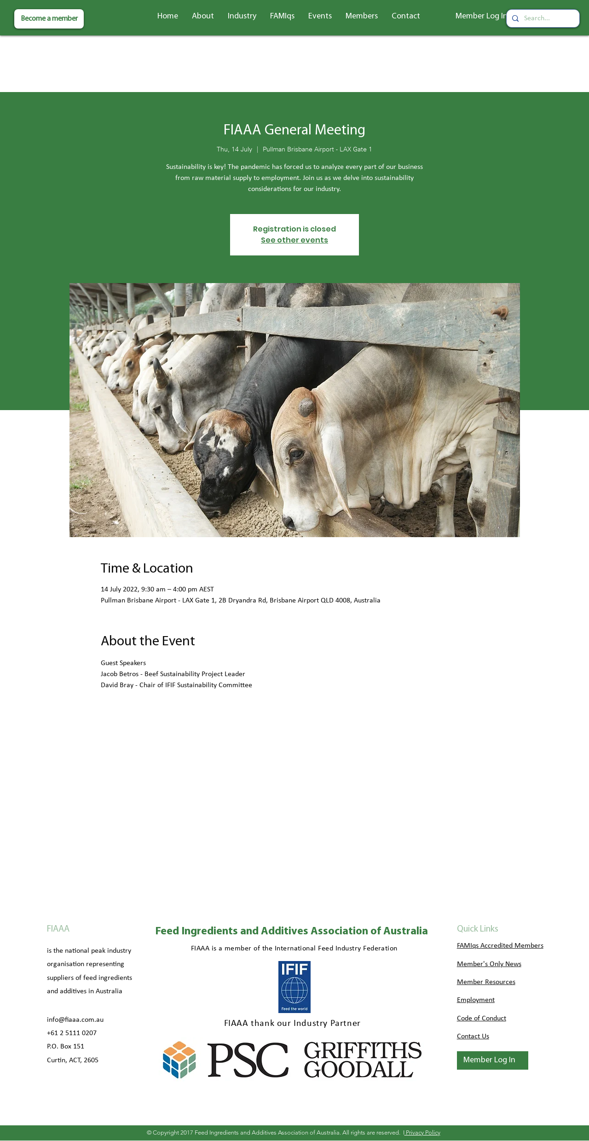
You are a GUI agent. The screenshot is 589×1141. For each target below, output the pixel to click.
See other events (294, 240)
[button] (203, 16)
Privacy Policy (422, 1132)
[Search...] (542, 18)
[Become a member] (49, 19)
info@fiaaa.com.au (75, 1020)
